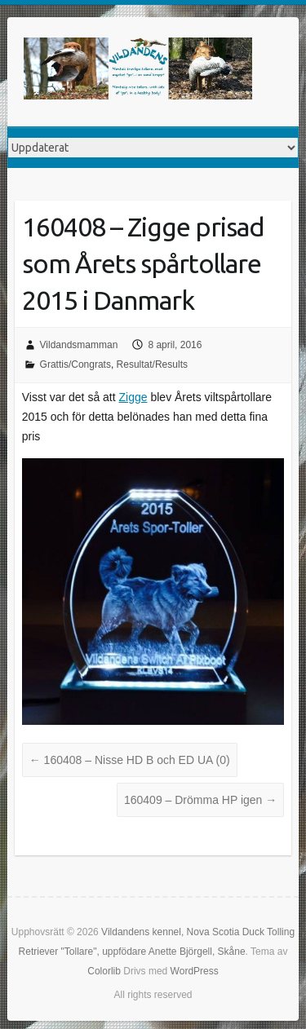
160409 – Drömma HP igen (200, 799)
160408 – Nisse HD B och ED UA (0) (129, 759)
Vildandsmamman (79, 345)
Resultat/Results (152, 364)
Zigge (133, 397)
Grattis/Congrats (75, 364)
